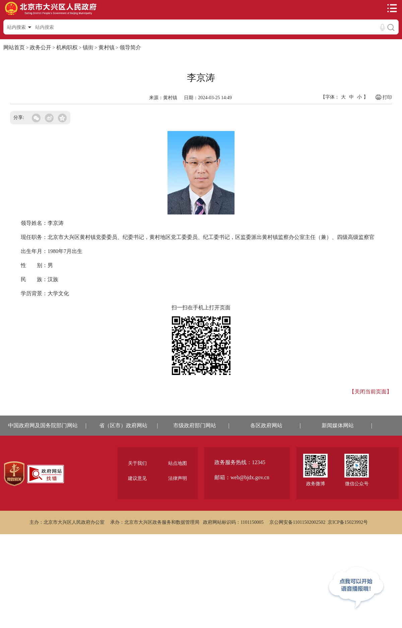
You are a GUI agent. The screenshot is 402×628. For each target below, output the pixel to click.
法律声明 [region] (177, 478)
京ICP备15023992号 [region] (348, 522)
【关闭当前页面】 (370, 391)
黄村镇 (106, 47)
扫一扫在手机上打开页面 (201, 307)
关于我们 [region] (137, 463)
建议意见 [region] (137, 478)
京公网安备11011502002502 (297, 522)
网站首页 (14, 47)
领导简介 (130, 47)
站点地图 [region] (177, 463)
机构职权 (67, 47)
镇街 (88, 47)
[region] (14, 473)
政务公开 (40, 47)
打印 (383, 97)
